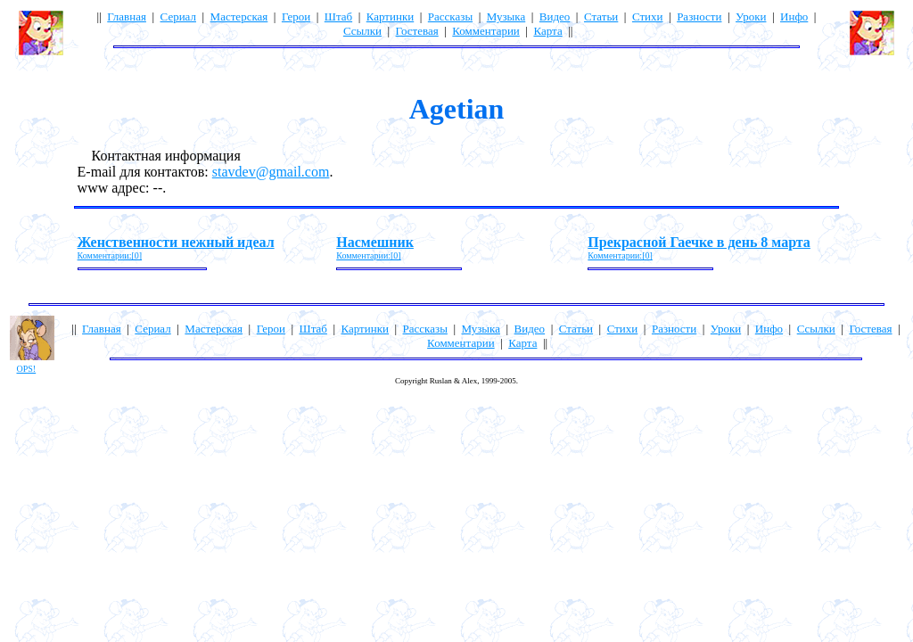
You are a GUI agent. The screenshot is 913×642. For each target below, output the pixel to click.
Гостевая (417, 30)
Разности (699, 16)
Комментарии (485, 30)
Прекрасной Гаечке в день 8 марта (699, 242)
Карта (547, 30)
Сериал (178, 16)
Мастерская (239, 16)
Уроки (751, 16)
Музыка (506, 16)
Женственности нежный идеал (176, 242)
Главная (126, 16)
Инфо (794, 16)
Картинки (390, 16)
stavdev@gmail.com (271, 171)
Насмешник (375, 242)
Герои (296, 16)
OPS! (27, 369)
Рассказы (450, 16)
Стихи (647, 16)
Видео (555, 16)
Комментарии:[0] (110, 255)
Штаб (338, 16)
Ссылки (362, 30)
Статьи (601, 16)
